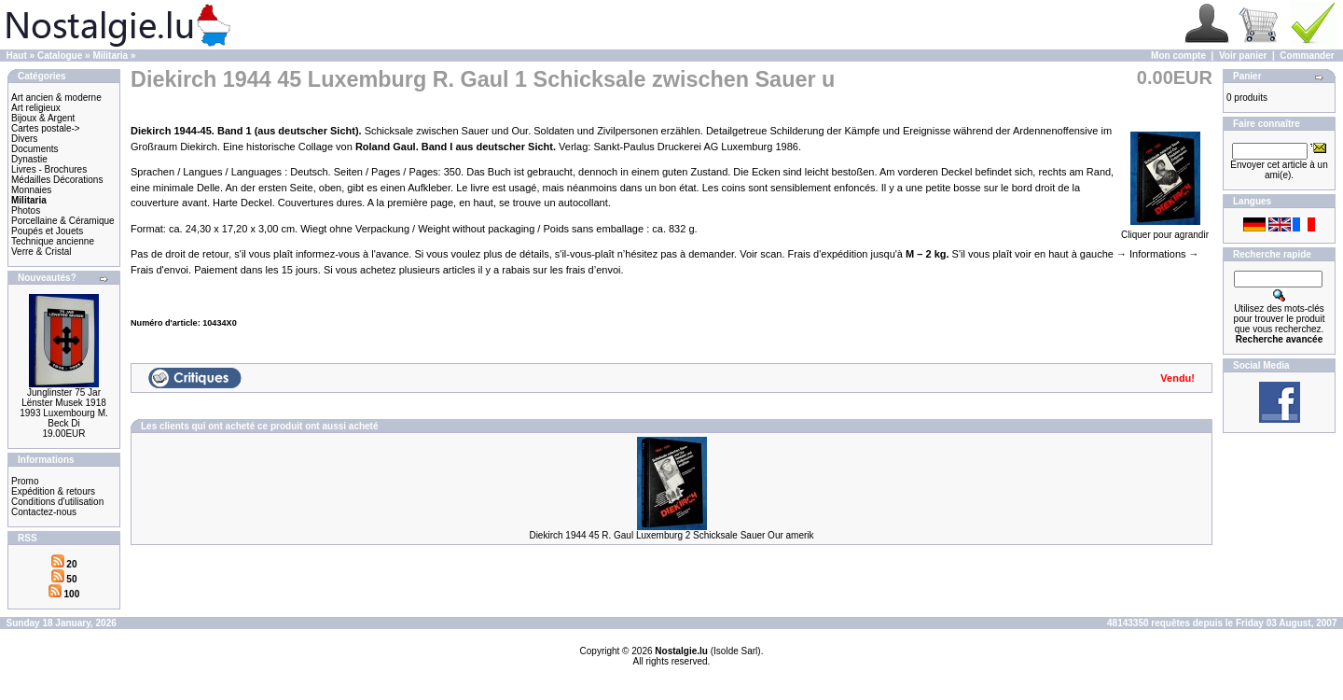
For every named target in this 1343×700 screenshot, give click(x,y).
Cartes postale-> (45, 128)
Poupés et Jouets (47, 231)
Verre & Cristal (41, 251)
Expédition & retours (53, 491)
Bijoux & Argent (43, 118)
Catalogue (59, 55)
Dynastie (29, 159)
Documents (35, 149)
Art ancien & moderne (56, 97)
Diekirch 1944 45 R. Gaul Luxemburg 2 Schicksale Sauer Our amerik (671, 535)
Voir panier (1243, 55)
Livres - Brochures (49, 169)
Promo (24, 481)
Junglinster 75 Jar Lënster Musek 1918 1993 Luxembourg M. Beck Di (64, 407)
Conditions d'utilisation (57, 502)
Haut (17, 55)
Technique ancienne (52, 241)
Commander (1307, 55)
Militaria (110, 55)
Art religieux (36, 108)
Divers (24, 138)
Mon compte (1178, 55)
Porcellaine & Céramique (63, 221)
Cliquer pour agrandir (1165, 230)
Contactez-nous (43, 512)
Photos (25, 210)
